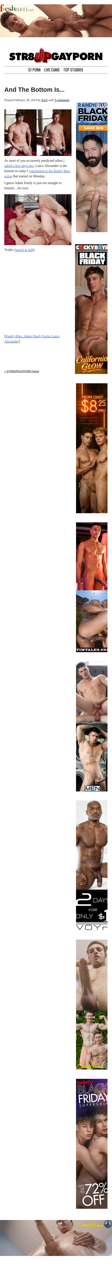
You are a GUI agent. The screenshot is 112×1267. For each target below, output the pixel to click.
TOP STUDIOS (73, 69)
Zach (44, 100)
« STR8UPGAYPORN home (21, 371)
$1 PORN (34, 69)
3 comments (62, 100)
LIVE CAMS (52, 69)
